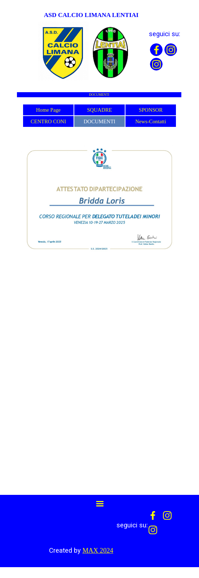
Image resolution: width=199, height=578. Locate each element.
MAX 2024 (98, 550)
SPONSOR (151, 110)
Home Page (48, 110)
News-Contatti (150, 121)
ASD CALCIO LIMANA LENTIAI (91, 14)
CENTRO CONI (48, 121)
